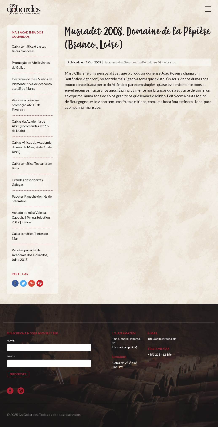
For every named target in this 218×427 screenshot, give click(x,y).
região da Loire (147, 62)
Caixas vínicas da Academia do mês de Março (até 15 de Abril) (32, 147)
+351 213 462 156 (160, 354)
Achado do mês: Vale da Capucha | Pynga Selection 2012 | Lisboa (31, 217)
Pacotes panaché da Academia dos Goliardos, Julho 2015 (30, 254)
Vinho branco (167, 62)
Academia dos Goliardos (120, 62)
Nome (11, 340)
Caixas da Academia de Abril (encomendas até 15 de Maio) (30, 126)
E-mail (11, 356)
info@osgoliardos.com (162, 338)
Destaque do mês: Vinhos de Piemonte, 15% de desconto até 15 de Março (32, 83)
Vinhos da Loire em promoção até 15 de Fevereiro (26, 104)
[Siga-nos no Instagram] (20, 390)
